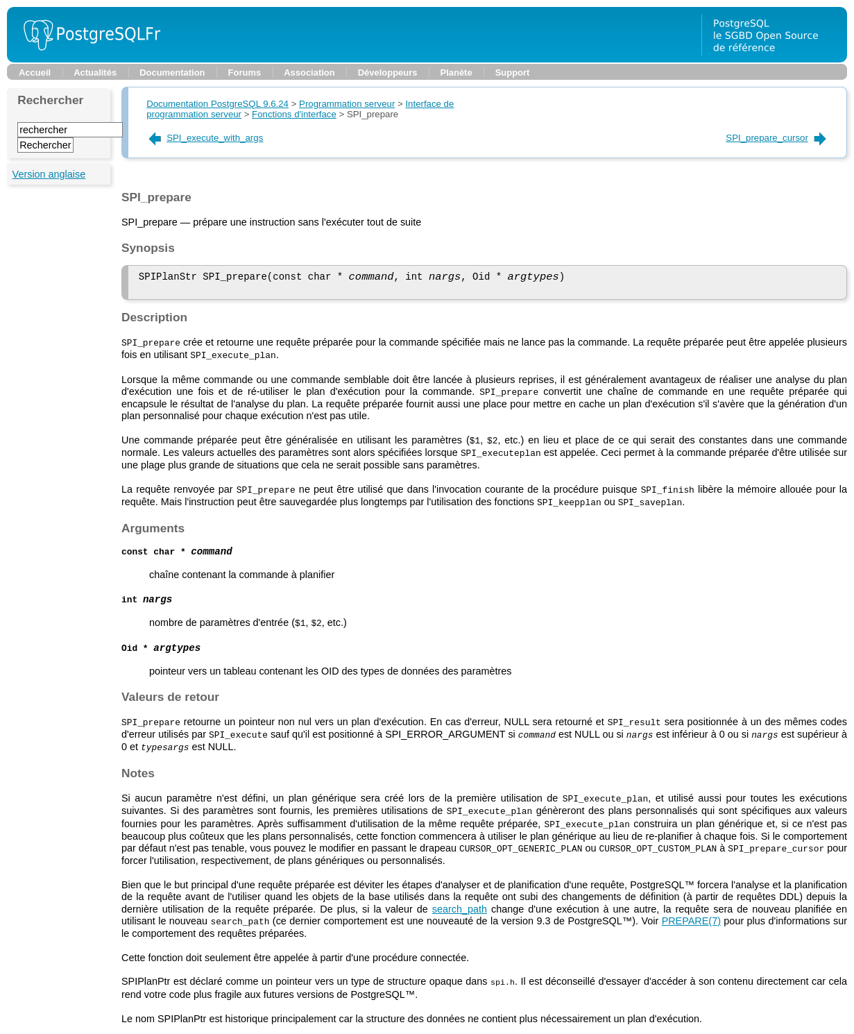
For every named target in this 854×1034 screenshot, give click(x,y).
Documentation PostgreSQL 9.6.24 (217, 104)
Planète (456, 72)
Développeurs (388, 72)
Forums (245, 72)
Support (512, 72)
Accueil (35, 72)
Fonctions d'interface (294, 114)
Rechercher (50, 100)
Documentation (172, 72)
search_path (459, 907)
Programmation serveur (347, 104)
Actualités (95, 72)
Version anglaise (49, 174)
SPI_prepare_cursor (777, 138)
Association (309, 72)
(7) (691, 919)
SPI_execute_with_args (204, 138)
